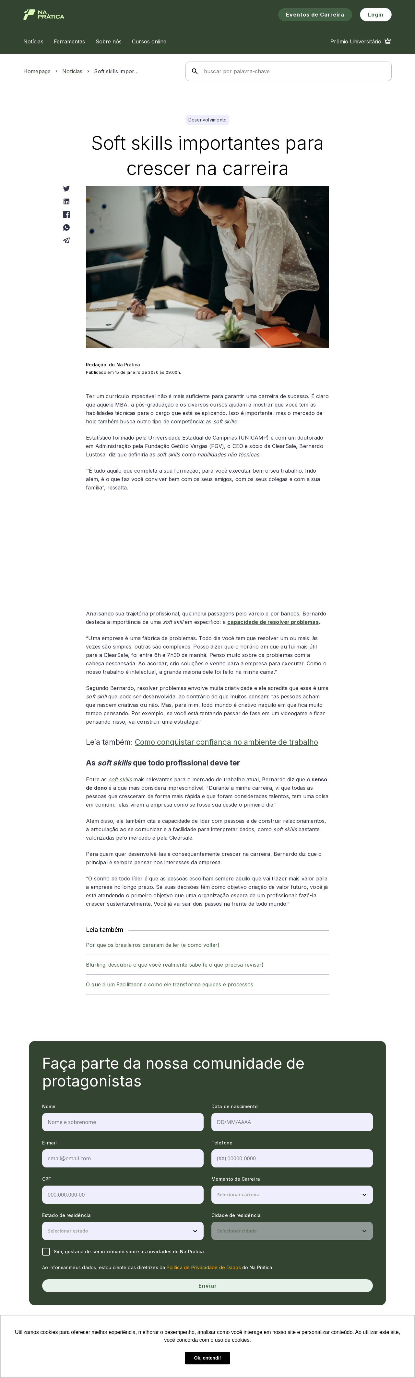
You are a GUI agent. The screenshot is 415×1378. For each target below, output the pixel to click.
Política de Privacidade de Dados (204, 1267)
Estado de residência (66, 1215)
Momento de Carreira (235, 1179)
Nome (48, 1106)
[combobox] (218, 1195)
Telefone (221, 1142)
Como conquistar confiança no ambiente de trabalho (226, 742)
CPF (46, 1179)
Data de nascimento (234, 1106)
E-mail (49, 1142)
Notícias (72, 71)
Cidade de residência (236, 1215)
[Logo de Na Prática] (44, 14)
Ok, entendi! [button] (207, 1358)
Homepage (37, 71)
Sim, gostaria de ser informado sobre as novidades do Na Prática (123, 1252)
